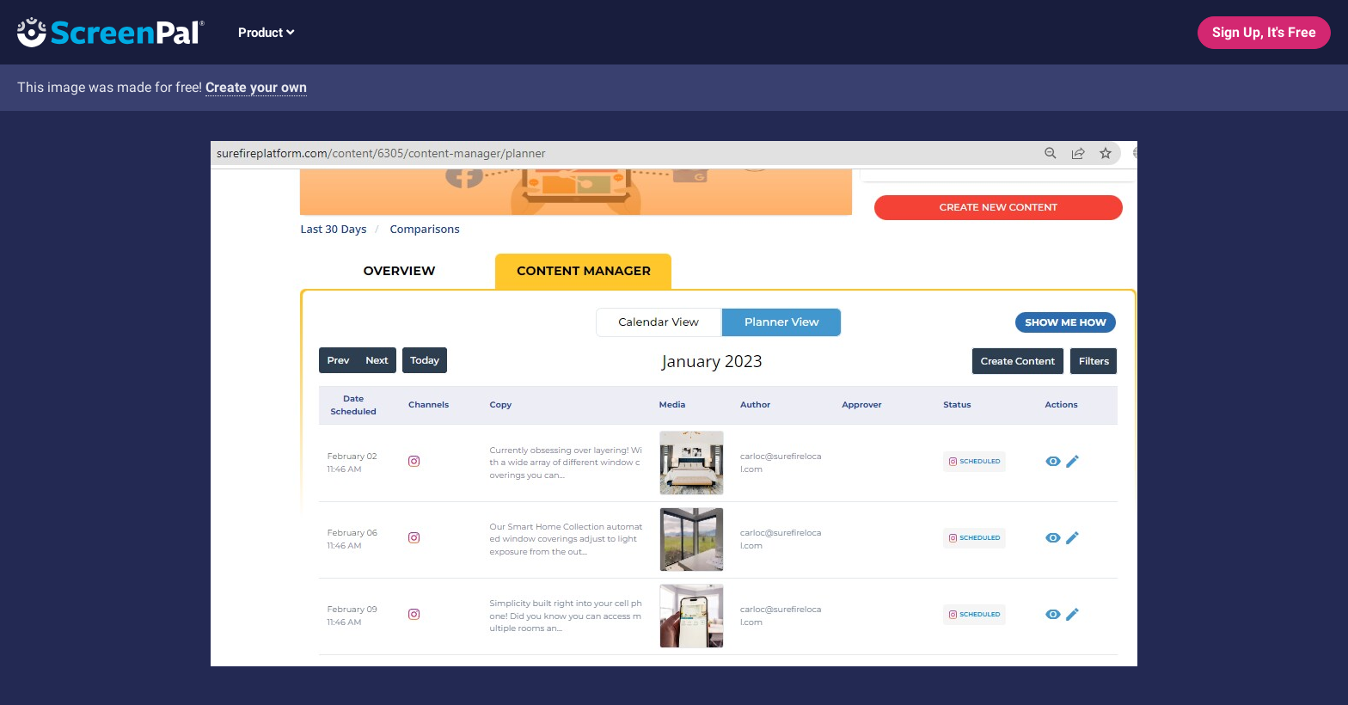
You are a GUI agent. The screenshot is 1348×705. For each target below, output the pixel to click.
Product (266, 32)
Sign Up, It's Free (1264, 32)
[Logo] (102, 31)
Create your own (256, 87)
